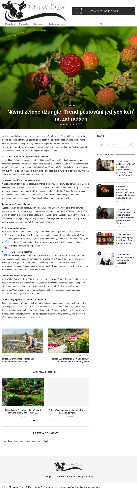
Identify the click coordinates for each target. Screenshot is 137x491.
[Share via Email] (6, 255)
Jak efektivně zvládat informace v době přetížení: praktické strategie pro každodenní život (125, 216)
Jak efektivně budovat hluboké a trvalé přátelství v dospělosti (125, 258)
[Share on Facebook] (6, 235)
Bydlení (38, 24)
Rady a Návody (56, 24)
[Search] (101, 24)
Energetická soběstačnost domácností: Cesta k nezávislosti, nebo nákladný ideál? (125, 192)
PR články (45, 487)
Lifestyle (8, 24)
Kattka (65, 124)
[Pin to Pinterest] (6, 248)
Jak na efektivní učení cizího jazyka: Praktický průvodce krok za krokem (125, 239)
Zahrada (23, 24)
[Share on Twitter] (6, 241)
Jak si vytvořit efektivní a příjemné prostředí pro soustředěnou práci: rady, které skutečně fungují (125, 168)
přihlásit (44, 441)
